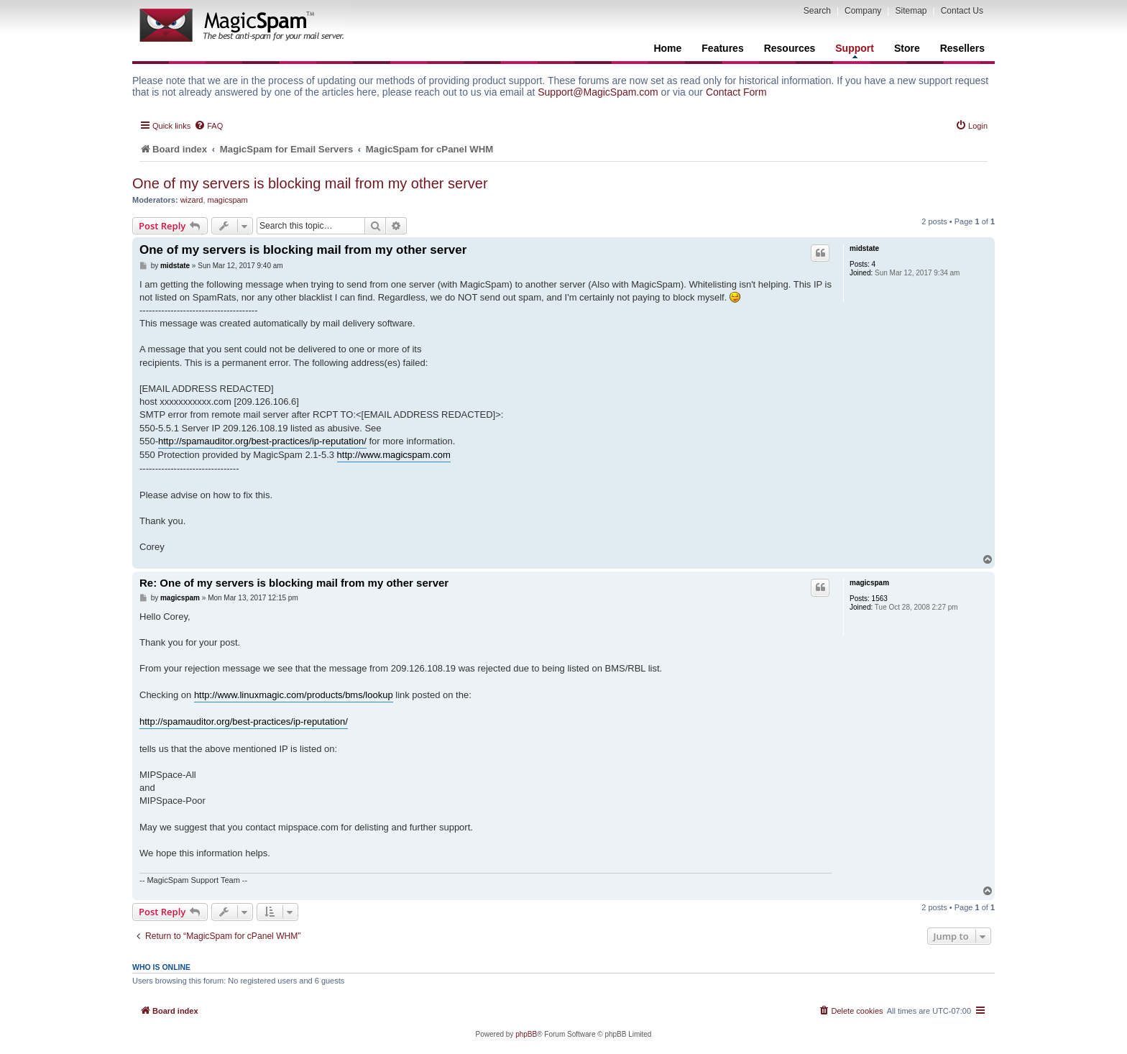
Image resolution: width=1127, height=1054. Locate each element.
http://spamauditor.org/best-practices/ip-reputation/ (262, 441)
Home (667, 48)
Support (854, 50)
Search (817, 11)
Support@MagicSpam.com (598, 92)
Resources (790, 48)
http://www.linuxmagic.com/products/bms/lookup (293, 694)
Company (863, 11)
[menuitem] (208, 125)
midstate (864, 248)
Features (722, 48)
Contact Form (736, 92)
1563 (880, 598)
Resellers (962, 48)
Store (907, 48)
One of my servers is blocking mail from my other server (310, 183)
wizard (191, 200)
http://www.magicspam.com (394, 454)
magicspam (228, 200)
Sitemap (910, 11)
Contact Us (962, 11)
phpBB (526, 1034)
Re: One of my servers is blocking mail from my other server (293, 583)
